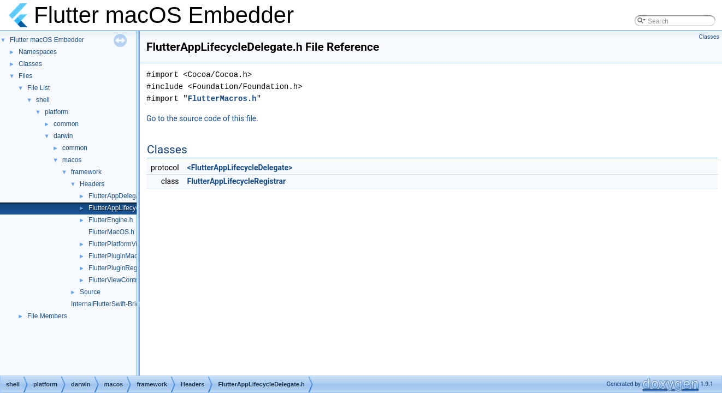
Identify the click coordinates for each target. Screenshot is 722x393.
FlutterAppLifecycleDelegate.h (132, 208)
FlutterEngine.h (110, 220)
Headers (92, 184)
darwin (63, 136)
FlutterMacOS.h (111, 232)
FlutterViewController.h (121, 280)
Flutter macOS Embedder (47, 40)
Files (25, 76)
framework (86, 172)
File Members (47, 316)
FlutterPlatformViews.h (121, 244)
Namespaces (38, 52)
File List (38, 88)
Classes (30, 64)
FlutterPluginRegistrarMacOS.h (133, 268)
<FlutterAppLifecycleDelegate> (240, 167)
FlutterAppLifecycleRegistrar (236, 181)
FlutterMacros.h (222, 98)
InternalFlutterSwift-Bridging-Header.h (126, 304)
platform (56, 112)
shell (43, 100)
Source (90, 292)
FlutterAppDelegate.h (119, 196)
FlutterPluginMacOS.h (120, 256)
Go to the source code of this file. (202, 118)
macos (71, 160)
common (66, 124)
